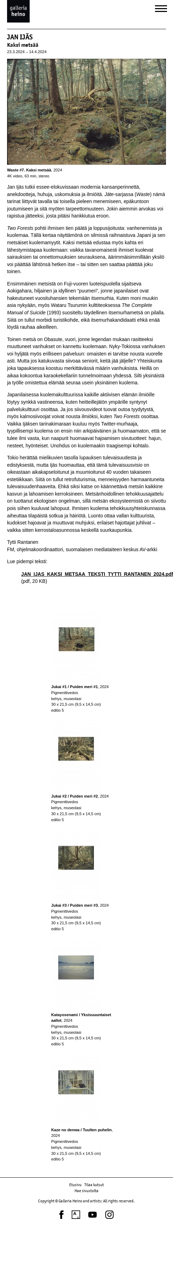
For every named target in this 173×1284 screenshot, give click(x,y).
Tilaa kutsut (94, 1184)
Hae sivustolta (86, 1190)
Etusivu (75, 1184)
